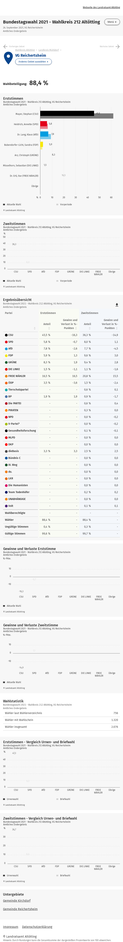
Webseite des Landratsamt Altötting (101, 7)
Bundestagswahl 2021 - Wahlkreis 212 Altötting (51, 22)
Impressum (10, 927)
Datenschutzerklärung (37, 927)
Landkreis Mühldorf (48, 50)
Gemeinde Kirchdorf (16, 900)
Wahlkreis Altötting (25, 50)
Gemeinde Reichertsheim (20, 909)
